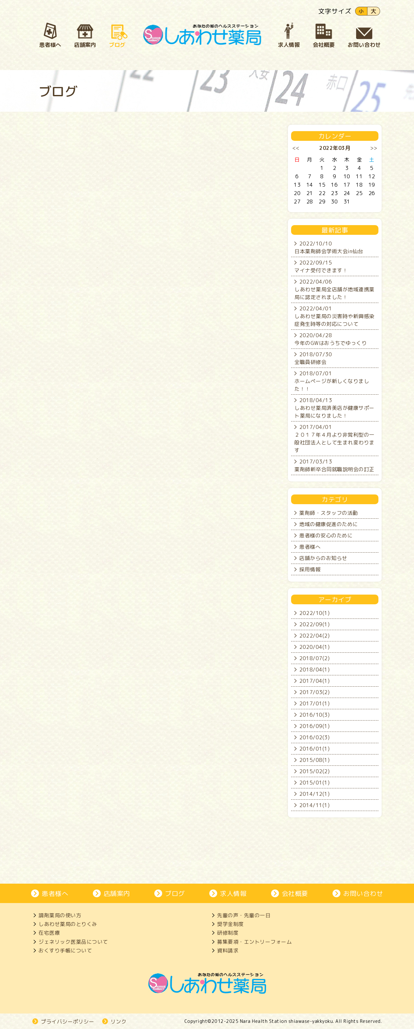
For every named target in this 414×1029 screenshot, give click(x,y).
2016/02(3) (314, 737)
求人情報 (233, 893)
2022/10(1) (314, 613)
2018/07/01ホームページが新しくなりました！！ (331, 381)
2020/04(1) (314, 646)
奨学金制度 (230, 924)
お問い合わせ (363, 893)
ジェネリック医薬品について (73, 941)
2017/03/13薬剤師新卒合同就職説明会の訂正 (334, 465)
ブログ (175, 893)
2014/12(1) (314, 793)
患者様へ (310, 546)
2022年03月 (334, 147)
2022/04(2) (314, 635)
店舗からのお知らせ (323, 558)
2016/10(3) (314, 714)
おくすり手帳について (65, 950)
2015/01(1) (314, 782)
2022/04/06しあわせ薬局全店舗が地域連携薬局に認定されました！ (334, 289)
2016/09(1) (314, 726)
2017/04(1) (314, 680)
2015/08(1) (314, 760)
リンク (119, 1021)
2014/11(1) (314, 805)
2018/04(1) (314, 669)
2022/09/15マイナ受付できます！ (321, 266)
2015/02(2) (314, 771)
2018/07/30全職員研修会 (313, 358)
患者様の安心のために (326, 535)
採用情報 (310, 569)
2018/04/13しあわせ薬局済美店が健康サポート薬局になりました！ (334, 408)
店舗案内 (117, 893)
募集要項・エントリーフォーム (254, 941)
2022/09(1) (314, 624)
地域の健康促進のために (328, 524)
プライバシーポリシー (67, 1021)
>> (373, 147)
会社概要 (295, 893)
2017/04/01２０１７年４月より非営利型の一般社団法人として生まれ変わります (334, 438)
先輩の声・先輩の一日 (243, 915)
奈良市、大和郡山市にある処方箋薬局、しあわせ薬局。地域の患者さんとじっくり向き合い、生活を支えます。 (202, 35)
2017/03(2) (314, 692)
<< (296, 147)
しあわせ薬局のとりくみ (67, 924)
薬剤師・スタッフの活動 (328, 512)
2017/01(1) (314, 703)
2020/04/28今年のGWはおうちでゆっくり (330, 339)
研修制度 (227, 932)
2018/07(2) (314, 658)
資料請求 (227, 950)
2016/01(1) (314, 748)
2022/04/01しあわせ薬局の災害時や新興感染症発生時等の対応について (334, 316)
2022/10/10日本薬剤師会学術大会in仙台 (328, 247)
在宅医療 (49, 932)
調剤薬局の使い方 (59, 915)
